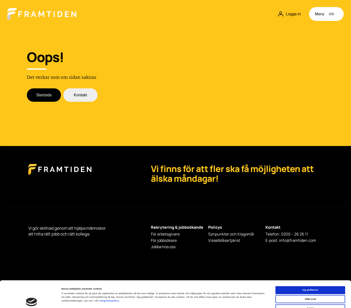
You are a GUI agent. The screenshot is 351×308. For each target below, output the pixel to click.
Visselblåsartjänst (224, 240)
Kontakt (80, 95)
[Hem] (41, 14)
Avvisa (310, 283)
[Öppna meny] (326, 14)
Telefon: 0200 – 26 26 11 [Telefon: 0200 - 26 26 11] (286, 234)
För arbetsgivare (165, 234)
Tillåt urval (310, 274)
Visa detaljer (208, 300)
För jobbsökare (164, 240)
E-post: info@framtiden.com (290, 240)
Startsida (43, 95)
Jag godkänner (310, 265)
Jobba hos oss (163, 247)
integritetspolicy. (109, 275)
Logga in (289, 14)
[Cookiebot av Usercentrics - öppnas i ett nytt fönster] (31, 300)
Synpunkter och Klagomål (231, 234)
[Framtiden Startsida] (59, 174)
